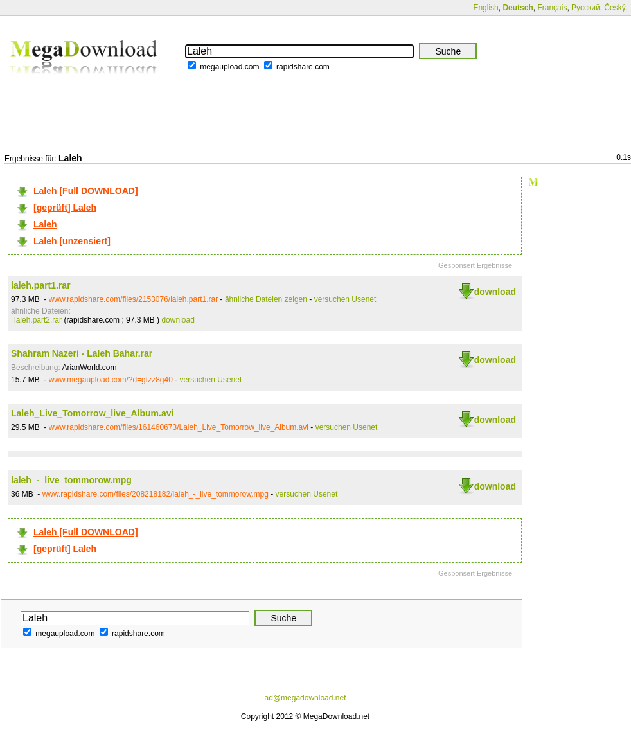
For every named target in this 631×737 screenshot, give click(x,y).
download (495, 292)
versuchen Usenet (345, 299)
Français (552, 7)
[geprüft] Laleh (64, 207)
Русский (585, 7)
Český (614, 7)
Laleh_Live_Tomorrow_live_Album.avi (92, 413)
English (485, 7)
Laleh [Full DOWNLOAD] (85, 191)
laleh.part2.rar (38, 319)
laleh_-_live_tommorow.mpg (71, 480)
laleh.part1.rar (41, 285)
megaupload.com (229, 66)
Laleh (45, 224)
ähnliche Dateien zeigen (266, 299)
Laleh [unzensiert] (72, 241)
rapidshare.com (303, 66)
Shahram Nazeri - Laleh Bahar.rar (81, 353)
